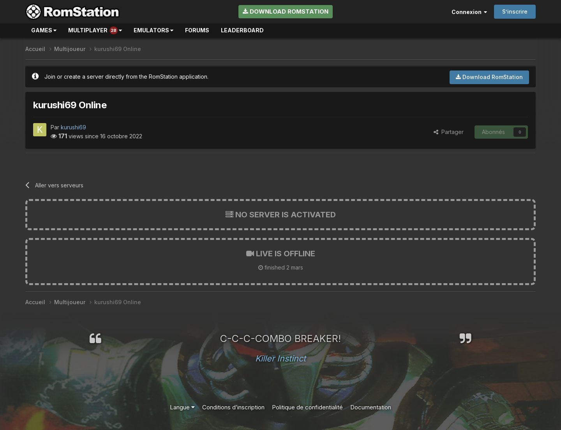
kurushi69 (73, 127)
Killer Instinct (280, 358)
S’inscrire (514, 11)
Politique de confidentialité (307, 407)
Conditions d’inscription (233, 407)
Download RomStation (285, 11)
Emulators (153, 30)
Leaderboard (242, 30)
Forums (197, 30)
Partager (449, 132)
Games (43, 30)
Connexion (469, 12)
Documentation (370, 407)
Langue (182, 407)
